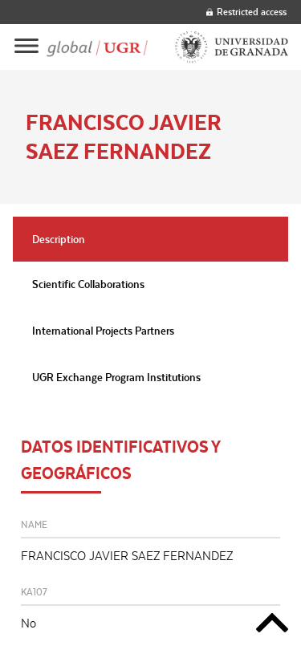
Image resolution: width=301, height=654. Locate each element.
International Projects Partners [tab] (103, 330)
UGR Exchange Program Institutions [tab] (116, 377)
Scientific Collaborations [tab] (88, 284)
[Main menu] (26, 46)
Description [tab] (58, 239)
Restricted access (246, 12)
